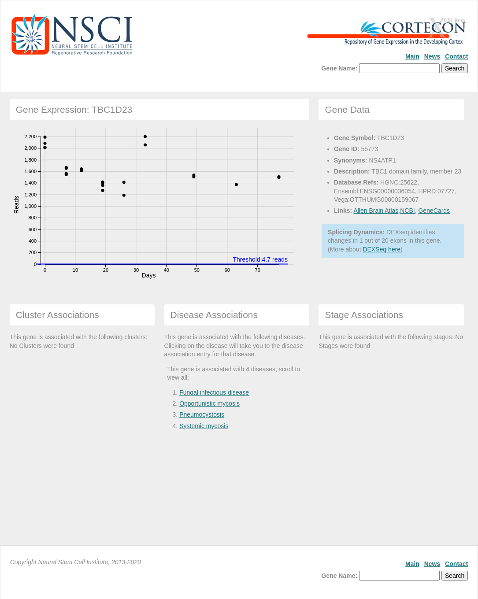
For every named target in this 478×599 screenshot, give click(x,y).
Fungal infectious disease (214, 392)
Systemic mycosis (203, 425)
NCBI (407, 210)
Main (412, 56)
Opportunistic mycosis (209, 403)
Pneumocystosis (201, 414)
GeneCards (434, 210)
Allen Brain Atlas (375, 210)
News (432, 56)
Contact (456, 56)
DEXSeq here (381, 249)
